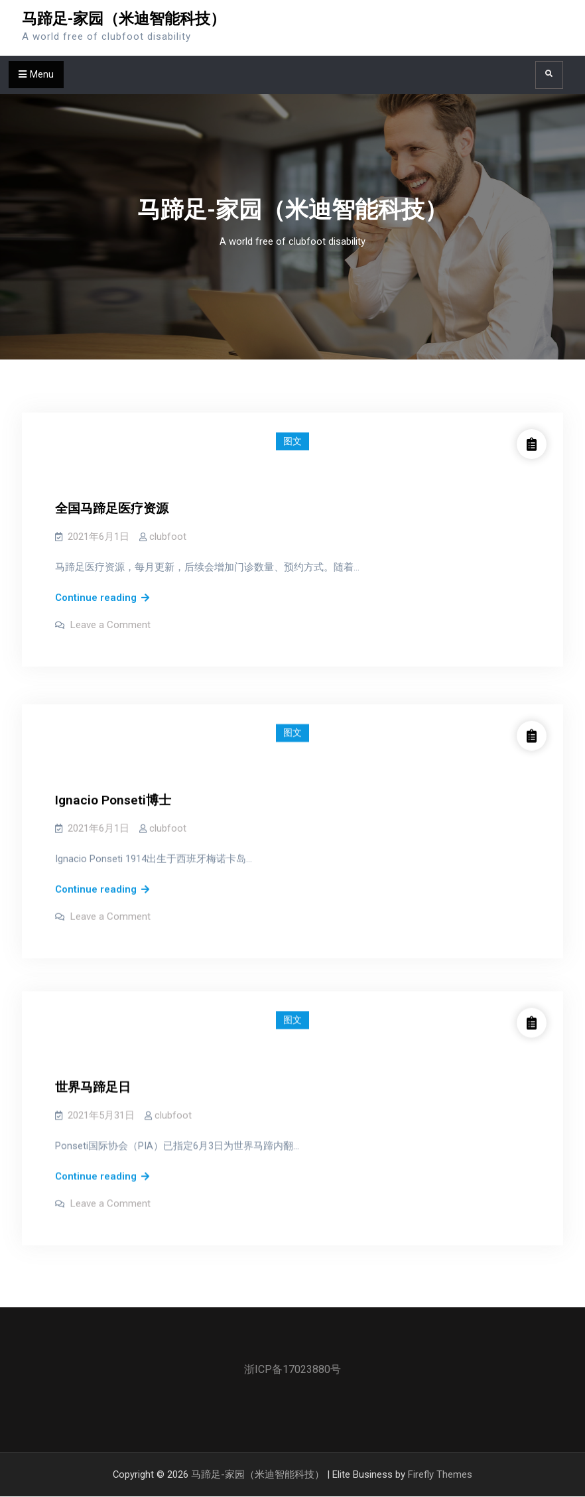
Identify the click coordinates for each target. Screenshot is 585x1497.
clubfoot (167, 537)
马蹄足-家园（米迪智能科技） (124, 19)
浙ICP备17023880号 (292, 1369)
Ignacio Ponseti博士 (113, 789)
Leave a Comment (110, 625)
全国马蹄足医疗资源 (111, 508)
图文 (292, 441)
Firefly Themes (440, 1474)
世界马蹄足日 (93, 1069)
